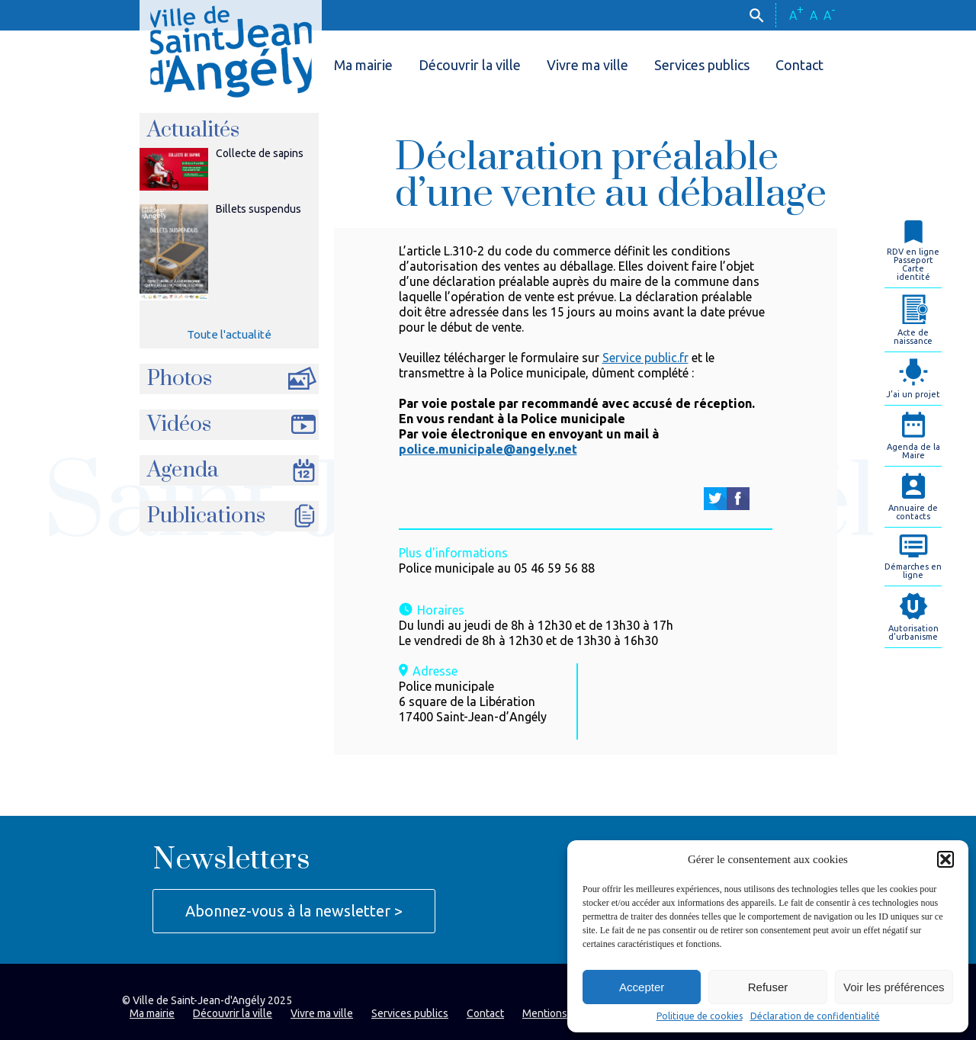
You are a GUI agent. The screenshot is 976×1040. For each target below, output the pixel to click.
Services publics (702, 64)
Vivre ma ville (587, 64)
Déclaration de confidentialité (815, 1016)
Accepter (641, 987)
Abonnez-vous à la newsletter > (294, 911)
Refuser (768, 987)
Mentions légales (563, 1013)
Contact (799, 64)
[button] (945, 859)
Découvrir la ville (470, 64)
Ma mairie (363, 64)
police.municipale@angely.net (488, 449)
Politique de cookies (700, 1016)
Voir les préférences (894, 987)
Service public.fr (645, 357)
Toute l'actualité (229, 334)
